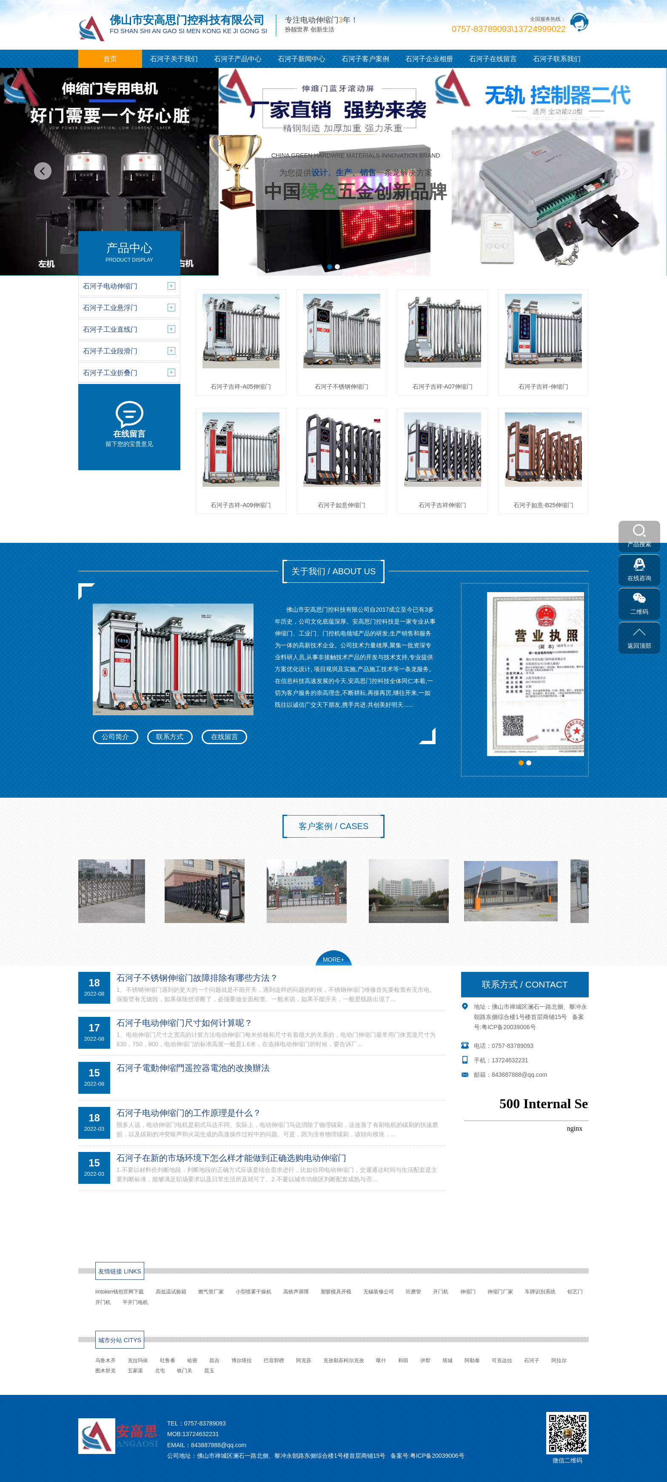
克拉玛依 (138, 1360)
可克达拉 (502, 1360)
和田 (403, 1360)
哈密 (192, 1360)
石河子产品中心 (238, 58)
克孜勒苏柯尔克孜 (343, 1360)
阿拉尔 (559, 1360)
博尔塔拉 (241, 1360)
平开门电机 (135, 1302)
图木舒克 (105, 1371)
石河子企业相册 (429, 58)
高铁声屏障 (296, 1292)
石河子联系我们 (557, 58)
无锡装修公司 (378, 1292)
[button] (329, 266)
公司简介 (115, 736)
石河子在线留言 (493, 58)
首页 (110, 58)
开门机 (440, 1292)
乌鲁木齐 (105, 1360)
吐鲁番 (167, 1360)
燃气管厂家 (211, 1292)
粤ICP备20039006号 (509, 1027)
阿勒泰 (472, 1360)
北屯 (160, 1371)
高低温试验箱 (171, 1292)
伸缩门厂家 (500, 1292)
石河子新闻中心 (301, 58)
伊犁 (425, 1360)
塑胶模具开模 (336, 1292)
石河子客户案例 (365, 58)
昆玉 (209, 1371)
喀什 (381, 1360)
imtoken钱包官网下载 (119, 1292)
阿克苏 (303, 1360)
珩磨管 (413, 1292)
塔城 (447, 1360)
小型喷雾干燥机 (253, 1292)
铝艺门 (575, 1292)
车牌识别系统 (540, 1292)
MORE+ (333, 959)
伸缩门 (468, 1292)
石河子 (531, 1360)
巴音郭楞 (274, 1360)
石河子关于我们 (174, 58)
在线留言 (224, 736)
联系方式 (169, 736)
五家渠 (135, 1371)
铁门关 (184, 1371)
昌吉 (214, 1360)
